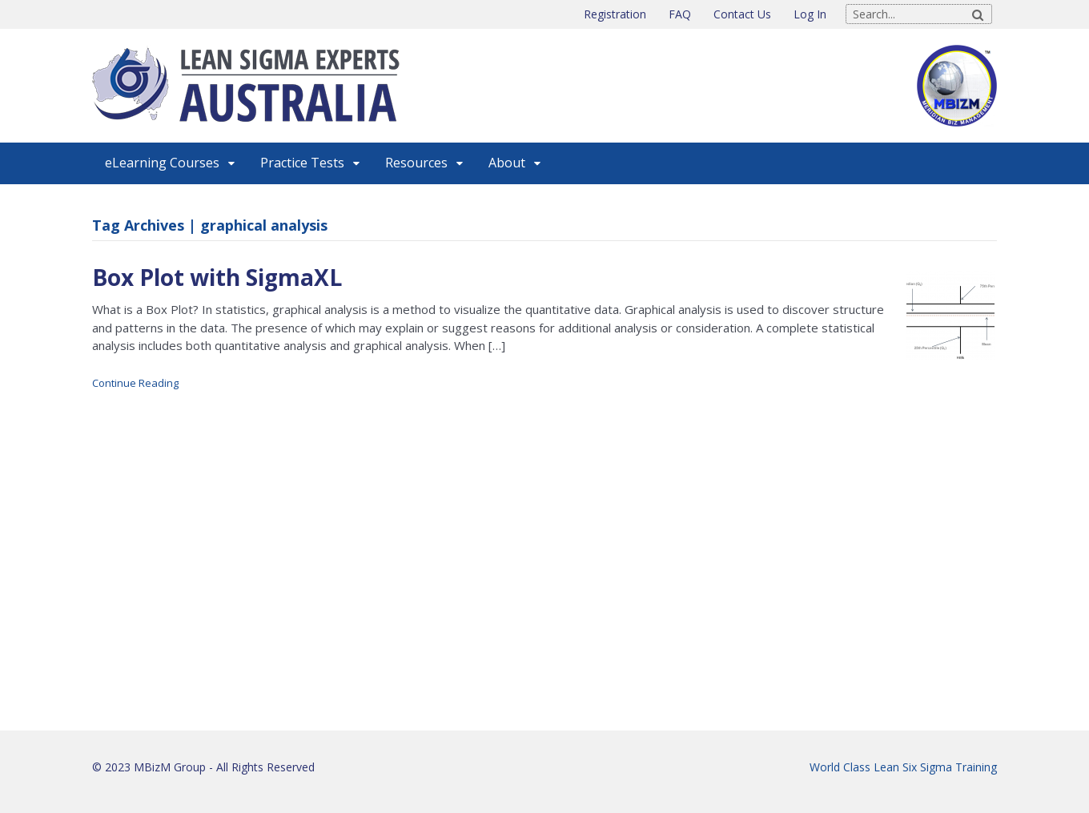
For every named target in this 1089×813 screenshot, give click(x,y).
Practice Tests (302, 162)
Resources (416, 162)
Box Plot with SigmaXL (217, 277)
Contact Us (742, 14)
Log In (810, 14)
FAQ (680, 14)
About (506, 162)
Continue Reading (135, 383)
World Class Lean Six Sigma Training (903, 767)
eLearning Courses (162, 162)
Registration (615, 14)
